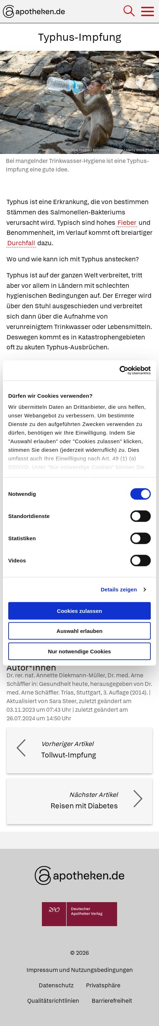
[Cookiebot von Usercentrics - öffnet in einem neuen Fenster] (119, 370)
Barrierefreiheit (112, 1001)
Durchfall (21, 243)
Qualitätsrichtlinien (53, 1001)
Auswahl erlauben (79, 631)
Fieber (126, 222)
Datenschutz (56, 985)
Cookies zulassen (79, 611)
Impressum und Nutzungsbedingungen (79, 970)
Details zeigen (119, 589)
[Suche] (129, 11)
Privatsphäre (103, 985)
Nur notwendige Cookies (79, 651)
